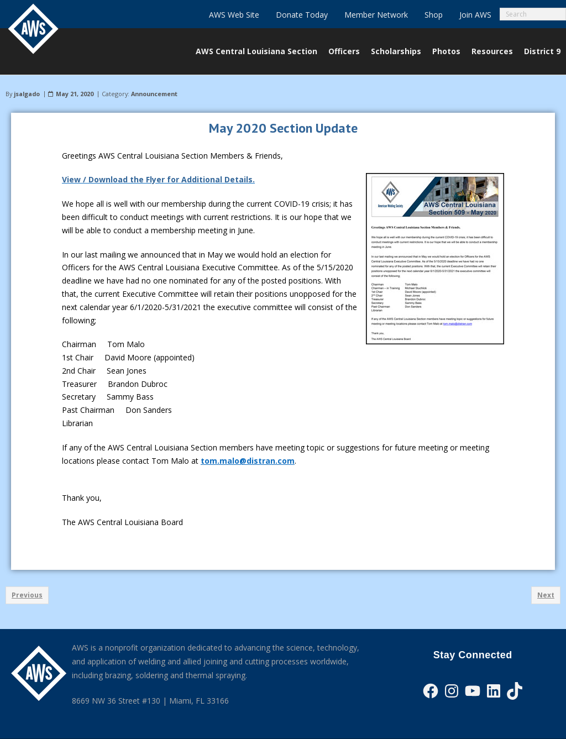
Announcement (154, 94)
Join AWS (475, 14)
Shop (433, 14)
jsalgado (27, 94)
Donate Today (302, 14)
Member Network (376, 14)
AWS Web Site (234, 14)
